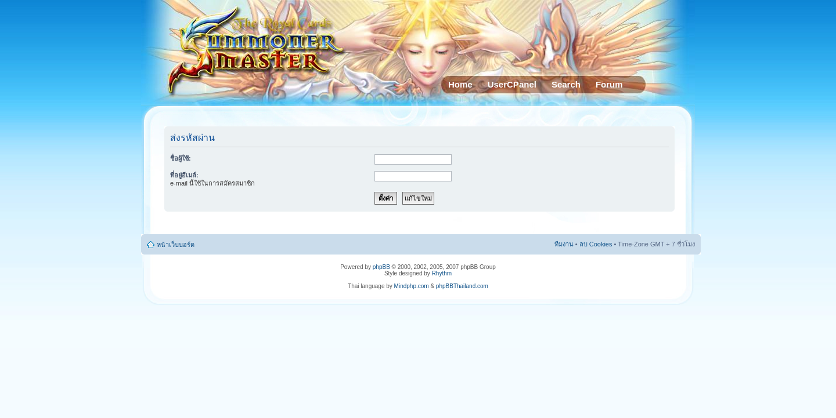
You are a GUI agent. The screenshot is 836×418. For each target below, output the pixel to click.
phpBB (381, 267)
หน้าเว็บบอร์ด (175, 244)
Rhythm (442, 273)
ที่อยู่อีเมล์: (184, 175)
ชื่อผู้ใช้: (180, 158)
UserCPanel (512, 84)
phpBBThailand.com (462, 286)
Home (460, 84)
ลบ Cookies (595, 244)
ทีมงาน (564, 244)
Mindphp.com (411, 286)
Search (566, 84)
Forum (609, 84)
